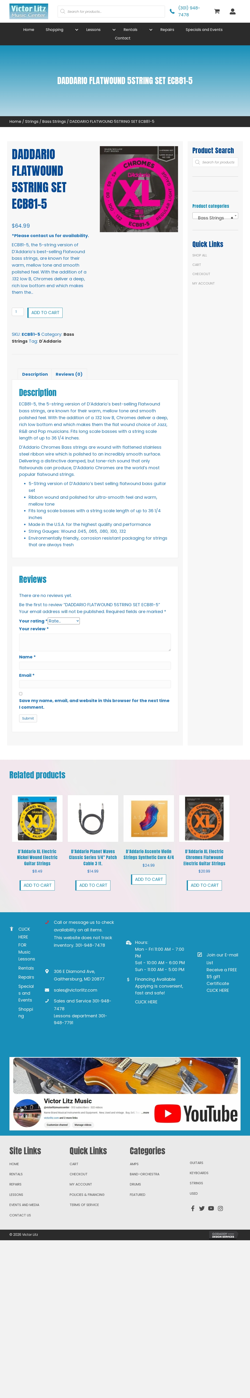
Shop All (199, 255)
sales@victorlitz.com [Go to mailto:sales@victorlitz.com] (75, 990)
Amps (134, 1164)
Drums (135, 1184)
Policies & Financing (87, 1194)
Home (15, 121)
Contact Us (20, 1215)
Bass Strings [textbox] (214, 218)
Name (27, 657)
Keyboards (199, 1173)
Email (27, 675)
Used (194, 1193)
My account (203, 283)
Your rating (33, 621)
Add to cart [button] (38, 885)
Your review (34, 629)
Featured (137, 1194)
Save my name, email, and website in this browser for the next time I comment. (94, 704)
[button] (76, 29)
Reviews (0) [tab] (69, 374)
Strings (31, 121)
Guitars (196, 1162)
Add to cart (45, 312)
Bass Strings (54, 121)
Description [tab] (35, 374)
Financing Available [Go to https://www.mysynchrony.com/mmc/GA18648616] (155, 979)
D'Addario (50, 341)
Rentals (26, 968)
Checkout (201, 274)
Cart (196, 264)
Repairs (26, 977)
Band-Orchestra (144, 1174)
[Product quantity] (18, 312)
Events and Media (24, 1204)
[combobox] (215, 215)
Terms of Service (84, 1204)
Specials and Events (26, 993)
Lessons (16, 1194)
